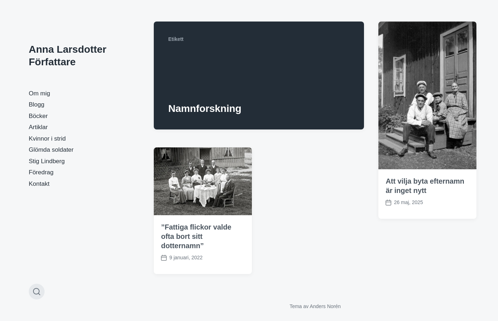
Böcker (38, 116)
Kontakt (39, 183)
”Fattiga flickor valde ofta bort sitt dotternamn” (196, 236)
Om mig (39, 93)
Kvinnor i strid (47, 138)
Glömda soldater (51, 149)
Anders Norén (325, 306)
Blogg (36, 104)
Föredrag (41, 172)
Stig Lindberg (47, 161)
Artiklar (38, 127)
